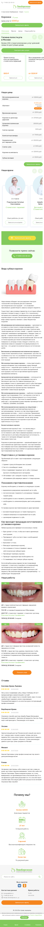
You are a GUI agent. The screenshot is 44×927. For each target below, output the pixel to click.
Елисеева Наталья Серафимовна (13, 615)
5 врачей (22, 841)
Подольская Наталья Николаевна (15, 203)
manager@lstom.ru (8, 893)
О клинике (27, 925)
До (5, 583)
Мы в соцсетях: (22, 882)
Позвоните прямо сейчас (22, 251)
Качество (22, 857)
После (39, 583)
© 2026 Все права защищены (22, 910)
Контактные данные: (9, 890)
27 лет (22, 826)
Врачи (16, 925)
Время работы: (33, 890)
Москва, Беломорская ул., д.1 (11, 897)
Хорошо (24, 917)
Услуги (5, 925)
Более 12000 (22, 810)
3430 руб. (38, 108)
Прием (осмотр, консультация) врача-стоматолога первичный (12, 59)
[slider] (22, 592)
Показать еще (22, 672)
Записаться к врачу (35, 2)
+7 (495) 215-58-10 (9, 2)
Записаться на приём (15, 222)
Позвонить (39, 925)
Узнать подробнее (36, 915)
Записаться (13, 78)
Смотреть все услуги (21, 50)
